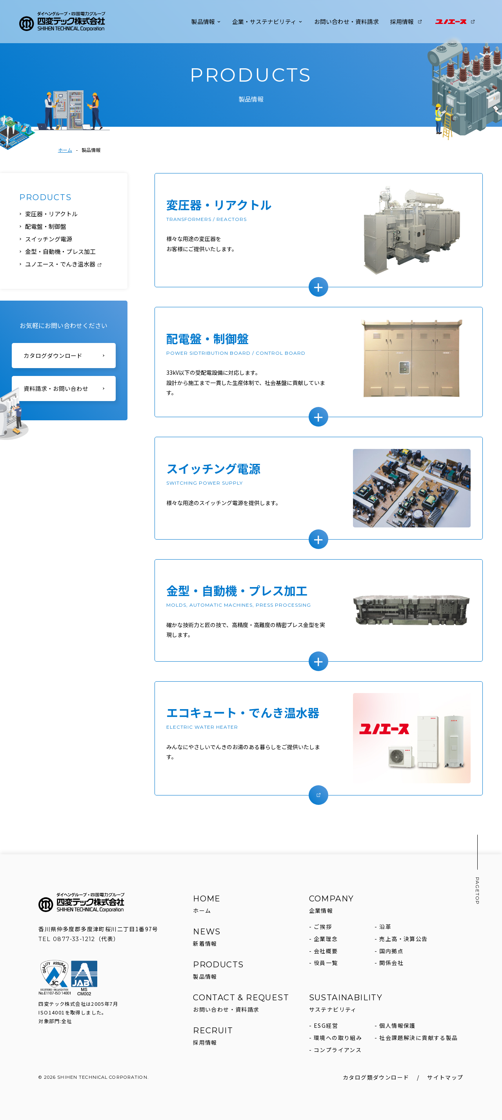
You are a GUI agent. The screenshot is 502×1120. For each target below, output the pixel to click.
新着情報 (205, 943)
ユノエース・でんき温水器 (63, 264)
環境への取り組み (338, 1038)
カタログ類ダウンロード (376, 1077)
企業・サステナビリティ (267, 21)
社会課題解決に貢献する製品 (418, 1038)
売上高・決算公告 (403, 939)
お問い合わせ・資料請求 (346, 21)
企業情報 (321, 910)
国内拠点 (391, 951)
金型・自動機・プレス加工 (60, 251)
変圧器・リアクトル (51, 214)
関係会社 (391, 963)
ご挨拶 (323, 926)
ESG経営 (326, 1025)
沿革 (385, 926)
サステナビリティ (333, 1009)
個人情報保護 (397, 1025)
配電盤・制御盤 (45, 226)
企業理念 (326, 939)
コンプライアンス (338, 1050)
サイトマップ (445, 1077)
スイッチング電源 (48, 239)
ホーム (65, 149)
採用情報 (406, 21)
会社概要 (326, 951)
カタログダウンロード (53, 356)
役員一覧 (326, 963)
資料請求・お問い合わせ (56, 389)
